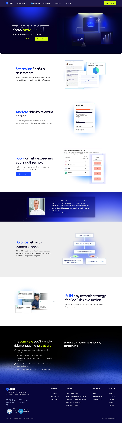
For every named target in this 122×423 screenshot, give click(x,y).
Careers (111, 399)
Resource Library (98, 399)
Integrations (54, 399)
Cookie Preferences (18, 418)
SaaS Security (55, 396)
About (111, 393)
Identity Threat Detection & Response (76, 396)
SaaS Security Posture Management (76, 399)
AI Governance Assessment (73, 402)
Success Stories (97, 396)
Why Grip (112, 396)
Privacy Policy (9, 418)
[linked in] (7, 405)
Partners (111, 402)
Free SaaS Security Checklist (22, 39)
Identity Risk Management (73, 405)
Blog (94, 393)
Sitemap (32, 418)
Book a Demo (41, 39)
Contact (111, 405)
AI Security (54, 393)
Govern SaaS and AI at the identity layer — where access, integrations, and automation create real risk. (18, 394)
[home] (9, 3)
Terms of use (26, 418)
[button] (22, 3)
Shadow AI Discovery (72, 393)
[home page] (10, 389)
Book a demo (110, 3)
